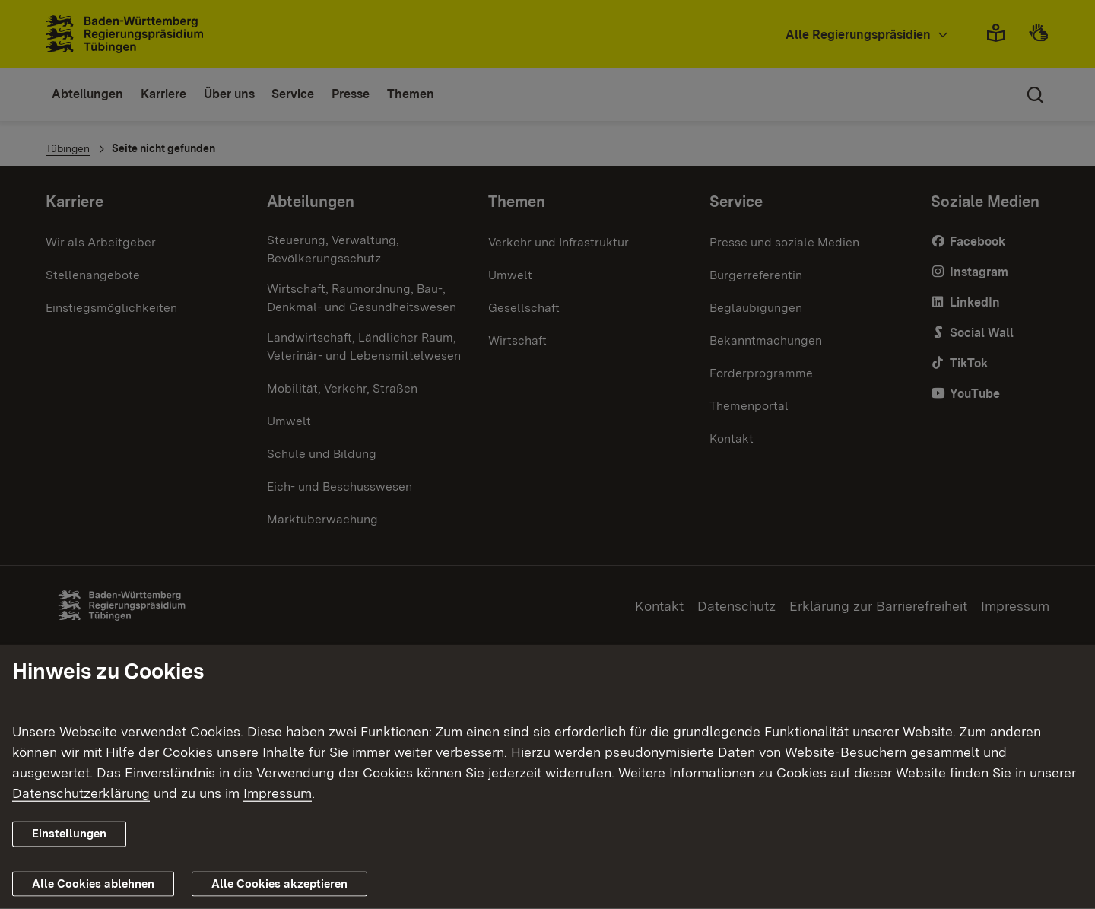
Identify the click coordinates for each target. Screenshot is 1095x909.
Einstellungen (69, 834)
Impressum (277, 793)
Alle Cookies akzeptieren (279, 884)
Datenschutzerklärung (81, 793)
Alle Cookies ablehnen (93, 884)
